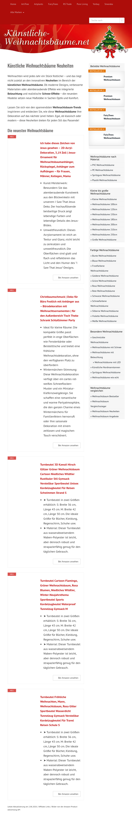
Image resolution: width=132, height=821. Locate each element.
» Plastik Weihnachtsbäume (104, 180)
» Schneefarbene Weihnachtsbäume (99, 303)
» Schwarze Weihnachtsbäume (105, 296)
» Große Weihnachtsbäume (103, 239)
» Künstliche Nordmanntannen (105, 367)
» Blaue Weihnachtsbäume (103, 260)
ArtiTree (25, 4)
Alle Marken (17, 12)
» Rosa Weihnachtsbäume (103, 285)
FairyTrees (53, 4)
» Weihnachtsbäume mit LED (107, 362)
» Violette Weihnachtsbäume (104, 316)
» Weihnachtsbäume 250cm (104, 234)
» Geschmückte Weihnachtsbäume (99, 340)
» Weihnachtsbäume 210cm (104, 229)
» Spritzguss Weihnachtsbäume (105, 175)
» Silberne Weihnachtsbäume (105, 311)
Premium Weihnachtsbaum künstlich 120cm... (113, 97)
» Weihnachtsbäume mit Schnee (106, 347)
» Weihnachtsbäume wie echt (105, 377)
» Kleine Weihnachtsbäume (104, 199)
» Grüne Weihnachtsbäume (103, 280)
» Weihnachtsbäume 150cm (104, 214)
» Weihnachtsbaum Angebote (105, 416)
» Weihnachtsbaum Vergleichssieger (100, 404)
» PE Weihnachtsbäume (102, 170)
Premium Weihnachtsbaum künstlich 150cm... (113, 78)
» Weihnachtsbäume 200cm (104, 224)
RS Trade (67, 4)
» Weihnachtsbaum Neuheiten (105, 411)
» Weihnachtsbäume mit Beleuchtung (102, 355)
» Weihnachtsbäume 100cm (104, 204)
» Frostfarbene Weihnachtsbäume (99, 268)
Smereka (109, 4)
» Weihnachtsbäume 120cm (104, 209)
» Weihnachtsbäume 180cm (104, 219)
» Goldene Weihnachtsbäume (105, 275)
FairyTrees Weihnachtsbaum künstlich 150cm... (113, 117)
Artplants (38, 4)
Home (13, 4)
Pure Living (82, 4)
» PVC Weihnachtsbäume (102, 165)
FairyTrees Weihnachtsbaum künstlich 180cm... (113, 136)
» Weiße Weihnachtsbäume (104, 321)
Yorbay (96, 4)
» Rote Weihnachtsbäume (103, 290)
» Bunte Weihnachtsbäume (103, 255)
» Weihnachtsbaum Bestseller (105, 396)
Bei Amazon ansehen (68, 277)
